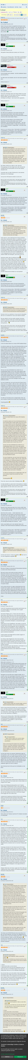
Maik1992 (2, 215)
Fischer (2, 805)
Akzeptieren (20, 1056)
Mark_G (8, 85)
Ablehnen (7, 1056)
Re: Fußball (4, 22)
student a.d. (3, 17)
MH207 (7, 43)
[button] (8, 15)
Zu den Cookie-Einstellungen (7, 1054)
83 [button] (19, 15)
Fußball (2, 10)
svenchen (2, 335)
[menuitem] (4, 5)
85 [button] (23, 15)
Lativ (2, 559)
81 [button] (15, 15)
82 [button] (17, 15)
